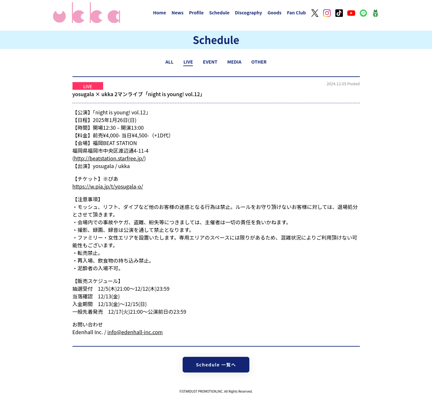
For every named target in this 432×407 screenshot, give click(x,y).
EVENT (210, 61)
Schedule (219, 12)
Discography (248, 12)
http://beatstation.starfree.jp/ (109, 158)
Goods (275, 12)
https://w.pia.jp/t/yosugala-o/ (107, 186)
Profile (196, 12)
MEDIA (234, 61)
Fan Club (296, 12)
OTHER (259, 61)
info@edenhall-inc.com (135, 332)
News (177, 12)
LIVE (188, 61)
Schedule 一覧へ (216, 364)
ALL (169, 61)
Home (159, 12)
